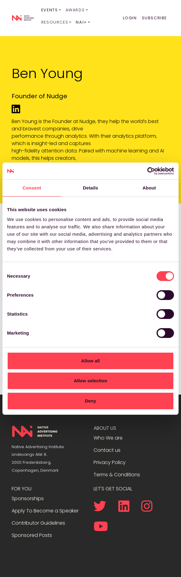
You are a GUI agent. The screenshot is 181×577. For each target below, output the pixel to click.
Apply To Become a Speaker (45, 510)
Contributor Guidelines (38, 522)
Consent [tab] (32, 187)
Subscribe (154, 18)
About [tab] (149, 187)
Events (49, 10)
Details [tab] (90, 187)
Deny (90, 400)
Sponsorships (28, 498)
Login (130, 18)
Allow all (90, 360)
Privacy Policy (110, 462)
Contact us (107, 450)
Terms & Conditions (117, 474)
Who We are (108, 437)
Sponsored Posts (32, 535)
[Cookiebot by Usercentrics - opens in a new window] (147, 171)
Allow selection (90, 380)
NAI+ (81, 22)
